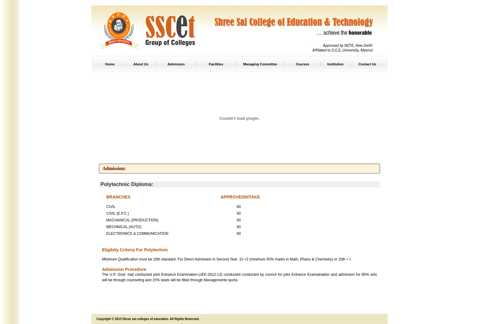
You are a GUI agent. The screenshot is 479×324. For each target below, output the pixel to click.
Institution (335, 64)
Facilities (216, 64)
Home (110, 64)
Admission (176, 64)
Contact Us (367, 64)
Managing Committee (260, 64)
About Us (140, 64)
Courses (302, 64)
